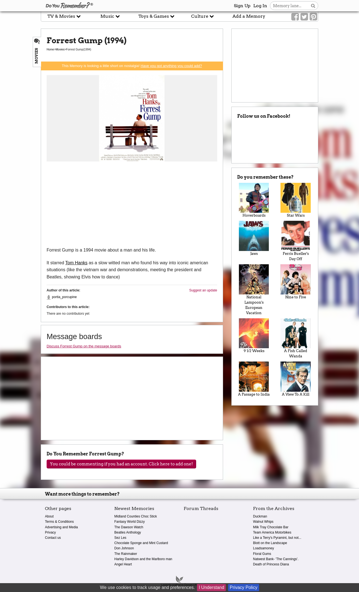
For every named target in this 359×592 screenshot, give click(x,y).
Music (110, 16)
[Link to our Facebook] (295, 16)
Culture (202, 16)
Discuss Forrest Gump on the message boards (84, 346)
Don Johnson (124, 548)
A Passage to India (254, 379)
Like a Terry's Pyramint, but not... (277, 538)
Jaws (254, 238)
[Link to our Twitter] (304, 16)
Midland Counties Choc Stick (135, 516)
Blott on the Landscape (270, 543)
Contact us (53, 538)
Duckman (260, 516)
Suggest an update (203, 290)
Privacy (50, 532)
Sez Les (120, 538)
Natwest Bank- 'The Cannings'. (276, 559)
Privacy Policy (243, 587)
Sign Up (242, 5)
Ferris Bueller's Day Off (295, 241)
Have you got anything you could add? (171, 66)
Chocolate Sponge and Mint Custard (141, 543)
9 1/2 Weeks (254, 335)
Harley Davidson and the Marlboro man (143, 559)
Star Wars (295, 200)
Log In (260, 5)
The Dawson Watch (128, 527)
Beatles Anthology (127, 532)
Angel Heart (123, 564)
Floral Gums (262, 554)
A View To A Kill (295, 379)
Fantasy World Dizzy (129, 522)
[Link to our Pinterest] (313, 16)
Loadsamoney (263, 548)
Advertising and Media (61, 527)
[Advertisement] (132, 205)
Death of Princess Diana (271, 564)
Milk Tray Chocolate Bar (270, 527)
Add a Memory (248, 16)
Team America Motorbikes (272, 532)
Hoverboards (254, 200)
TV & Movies (64, 16)
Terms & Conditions (59, 522)
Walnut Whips (263, 522)
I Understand (211, 587)
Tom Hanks (76, 262)
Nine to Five (295, 281)
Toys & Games (156, 16)
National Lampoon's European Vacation (254, 289)
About (49, 516)
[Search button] (313, 6)
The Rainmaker (125, 554)
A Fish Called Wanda (295, 338)
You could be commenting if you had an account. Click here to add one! (121, 464)
